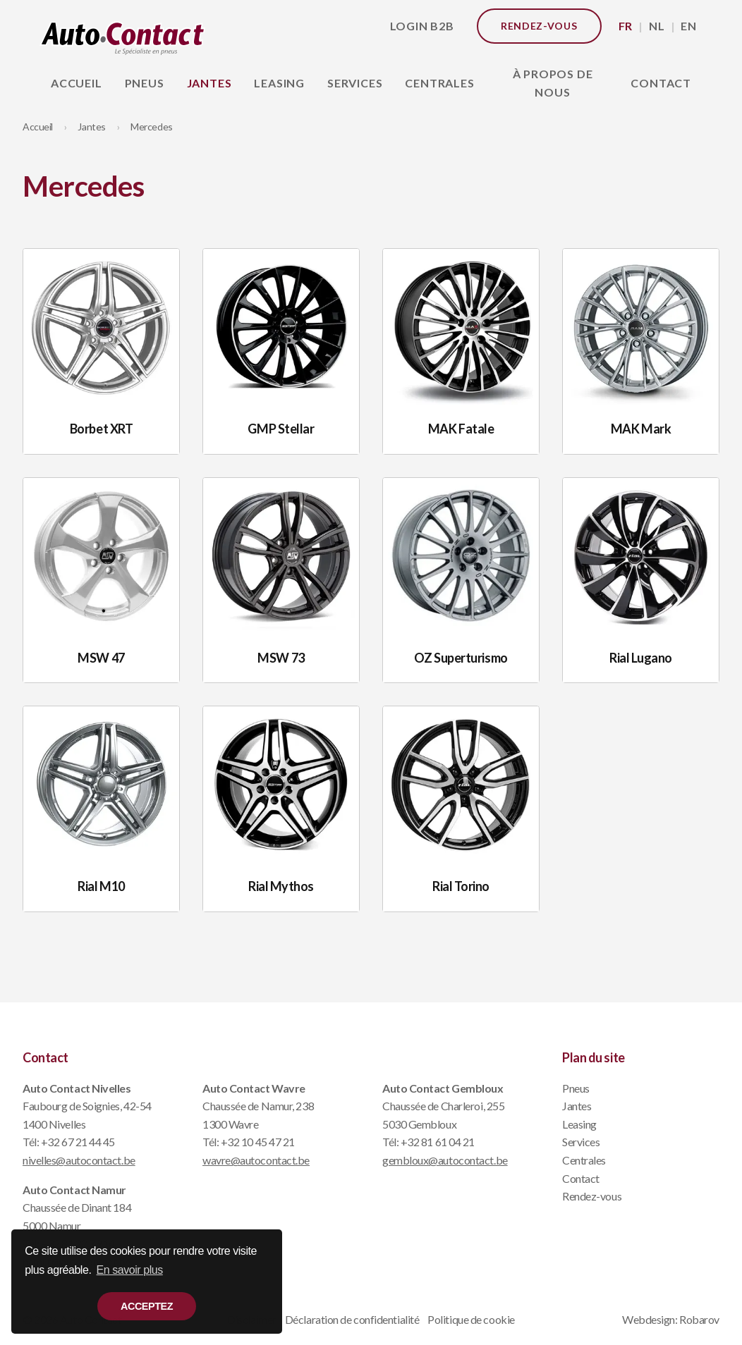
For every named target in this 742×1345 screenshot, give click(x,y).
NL (657, 25)
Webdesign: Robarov (670, 1319)
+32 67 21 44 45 (78, 1141)
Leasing (279, 83)
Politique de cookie (470, 1319)
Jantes (209, 83)
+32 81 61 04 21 (438, 1141)
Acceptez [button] (147, 1306)
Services (354, 83)
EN (689, 25)
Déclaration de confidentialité (352, 1319)
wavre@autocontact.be (256, 1160)
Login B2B (422, 25)
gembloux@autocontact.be (445, 1160)
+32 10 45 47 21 (258, 1141)
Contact (661, 83)
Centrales (439, 83)
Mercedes (151, 127)
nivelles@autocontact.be (79, 1160)
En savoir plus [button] (130, 1270)
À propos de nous (553, 83)
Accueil (76, 83)
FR (626, 25)
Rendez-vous (539, 26)
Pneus (144, 83)
